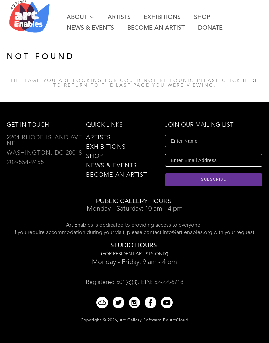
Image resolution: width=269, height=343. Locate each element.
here (251, 80)
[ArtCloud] (103, 302)
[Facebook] (152, 302)
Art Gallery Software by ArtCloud (154, 320)
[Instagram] (135, 302)
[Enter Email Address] (213, 160)
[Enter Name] (213, 141)
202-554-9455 (25, 162)
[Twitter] (120, 302)
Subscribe (213, 180)
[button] (80, 17)
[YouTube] (167, 302)
